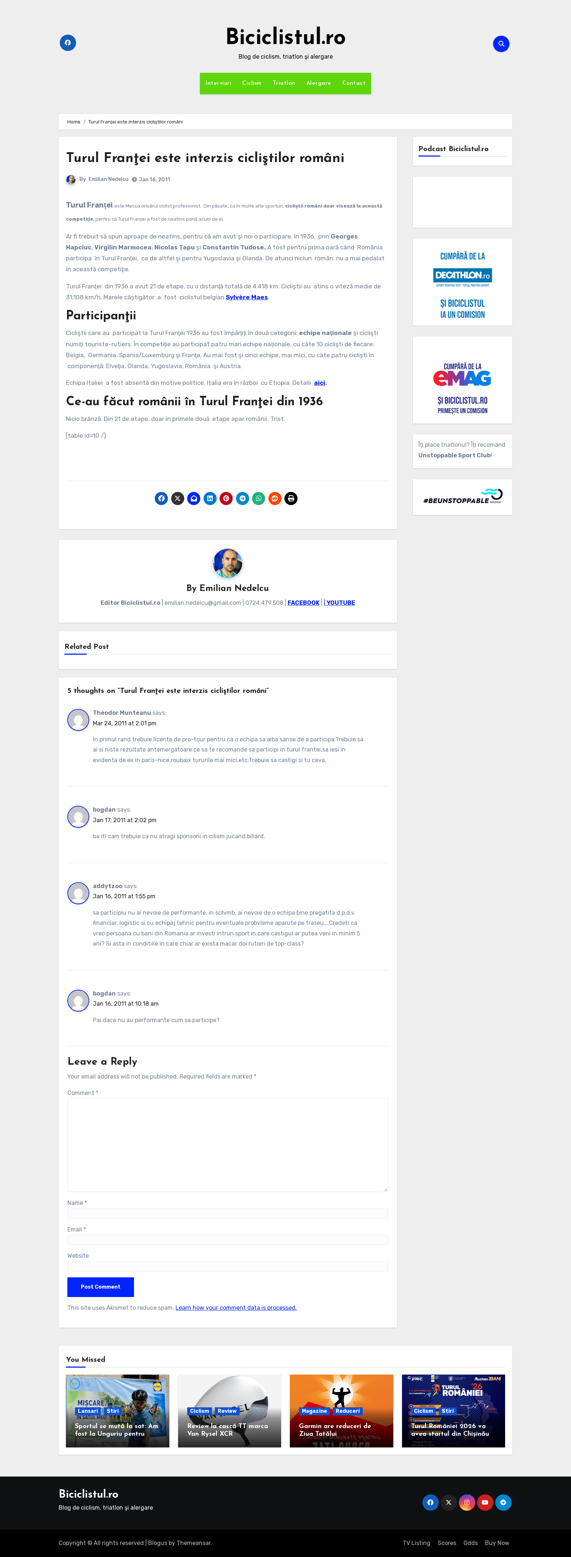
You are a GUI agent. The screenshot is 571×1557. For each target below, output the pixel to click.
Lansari (88, 1411)
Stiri (113, 1411)
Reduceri (348, 1411)
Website (78, 1255)
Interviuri (218, 83)
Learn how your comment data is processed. (236, 1307)
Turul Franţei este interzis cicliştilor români (208, 158)
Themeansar (193, 1543)
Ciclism (252, 83)
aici (319, 382)
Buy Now (497, 1543)
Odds (471, 1543)
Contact (354, 83)
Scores (447, 1543)
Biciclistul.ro (285, 39)
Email (76, 1229)
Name (77, 1202)
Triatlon (284, 83)
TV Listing (416, 1543)
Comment (82, 1092)
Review (227, 1411)
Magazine (314, 1411)
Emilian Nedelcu (108, 179)
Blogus (157, 1543)
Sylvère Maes (247, 297)
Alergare (318, 83)
